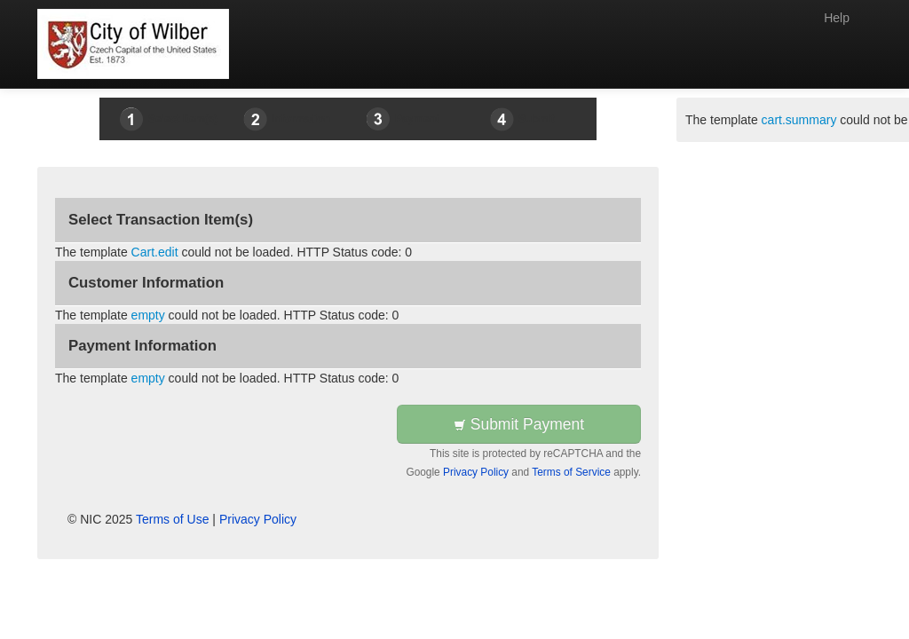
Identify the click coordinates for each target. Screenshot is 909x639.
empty (148, 315)
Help (837, 18)
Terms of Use (172, 519)
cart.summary (799, 120)
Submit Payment (519, 424)
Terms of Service (571, 472)
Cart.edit (154, 252)
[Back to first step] (133, 44)
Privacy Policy (476, 472)
